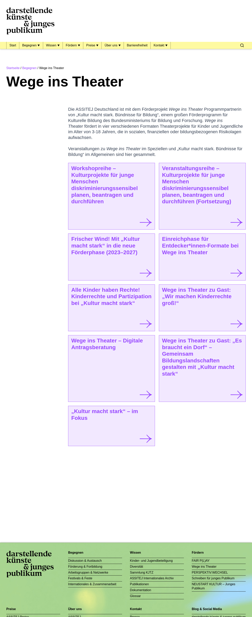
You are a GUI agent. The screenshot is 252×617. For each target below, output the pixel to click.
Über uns (111, 45)
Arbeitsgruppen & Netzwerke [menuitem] (88, 572)
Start (12, 45)
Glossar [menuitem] (135, 596)
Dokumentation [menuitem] (140, 590)
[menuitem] (242, 45)
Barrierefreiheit (137, 45)
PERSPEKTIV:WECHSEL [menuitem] (210, 572)
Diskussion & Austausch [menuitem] (85, 560)
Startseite (13, 68)
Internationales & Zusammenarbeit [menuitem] (92, 584)
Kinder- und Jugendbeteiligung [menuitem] (151, 560)
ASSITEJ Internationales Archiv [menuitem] (152, 578)
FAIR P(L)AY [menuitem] (200, 560)
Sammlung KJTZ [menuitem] (141, 572)
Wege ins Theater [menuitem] (204, 566)
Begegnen (29, 45)
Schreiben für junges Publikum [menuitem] (213, 578)
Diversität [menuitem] (136, 566)
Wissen (51, 45)
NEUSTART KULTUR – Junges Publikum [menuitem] (213, 586)
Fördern (72, 45)
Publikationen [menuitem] (139, 584)
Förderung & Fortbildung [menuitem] (85, 566)
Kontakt (159, 45)
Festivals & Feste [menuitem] (80, 578)
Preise (91, 45)
